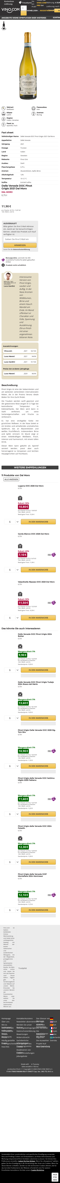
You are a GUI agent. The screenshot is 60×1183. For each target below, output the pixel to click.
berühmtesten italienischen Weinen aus (8, 1004)
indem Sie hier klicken (26, 1161)
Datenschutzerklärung (26, 1031)
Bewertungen (22, 1034)
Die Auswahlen (42, 1040)
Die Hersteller (42, 1028)
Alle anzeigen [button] (11, 479)
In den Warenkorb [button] (38, 521)
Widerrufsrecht (23, 1037)
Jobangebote (22, 1056)
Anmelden (32, 11)
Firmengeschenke (9, 1043)
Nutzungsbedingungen (26, 1028)
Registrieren (47, 11)
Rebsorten (40, 1034)
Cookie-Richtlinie (37, 1170)
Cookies (20, 1047)
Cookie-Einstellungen (25, 1053)
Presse (4, 1037)
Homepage (6, 1018)
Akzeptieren (55, 1177)
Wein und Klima (43, 1047)
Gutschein (40, 1025)
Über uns (5, 1021)
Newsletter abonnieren (26, 1021)
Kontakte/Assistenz (25, 1018)
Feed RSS (5, 1047)
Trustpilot (22, 968)
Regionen (40, 1037)
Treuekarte (27, 3)
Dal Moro (7, 192)
